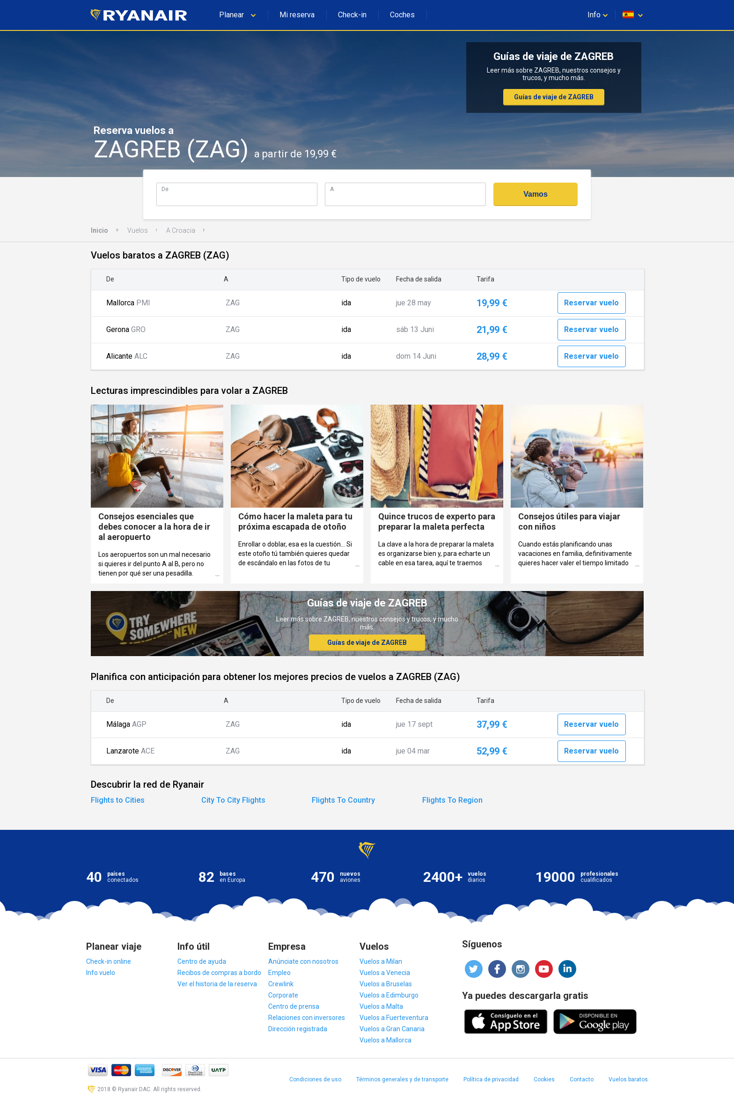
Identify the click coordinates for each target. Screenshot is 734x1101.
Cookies (544, 1079)
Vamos (535, 194)
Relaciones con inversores (306, 1017)
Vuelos (137, 230)
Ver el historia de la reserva (217, 984)
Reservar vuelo (591, 302)
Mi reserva (297, 14)
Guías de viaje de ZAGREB (554, 97)
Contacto (582, 1079)
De (165, 189)
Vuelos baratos (628, 1079)
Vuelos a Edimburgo (389, 995)
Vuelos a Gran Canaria (392, 1029)
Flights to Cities (118, 800)
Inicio (99, 230)
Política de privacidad (491, 1079)
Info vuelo (100, 972)
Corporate (283, 995)
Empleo (279, 972)
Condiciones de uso (315, 1079)
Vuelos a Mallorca (385, 1040)
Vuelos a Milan (381, 961)
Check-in (352, 14)
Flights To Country (343, 800)
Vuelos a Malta (381, 1006)
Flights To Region (452, 800)
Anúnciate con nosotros (303, 961)
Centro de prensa (293, 1006)
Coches (402, 14)
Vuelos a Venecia (385, 972)
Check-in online (108, 961)
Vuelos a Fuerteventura (394, 1017)
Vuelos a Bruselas (386, 984)
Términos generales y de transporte (402, 1079)
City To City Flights (233, 800)
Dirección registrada (297, 1029)
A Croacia (180, 230)
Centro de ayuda (201, 961)
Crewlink (281, 984)
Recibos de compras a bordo (219, 972)
